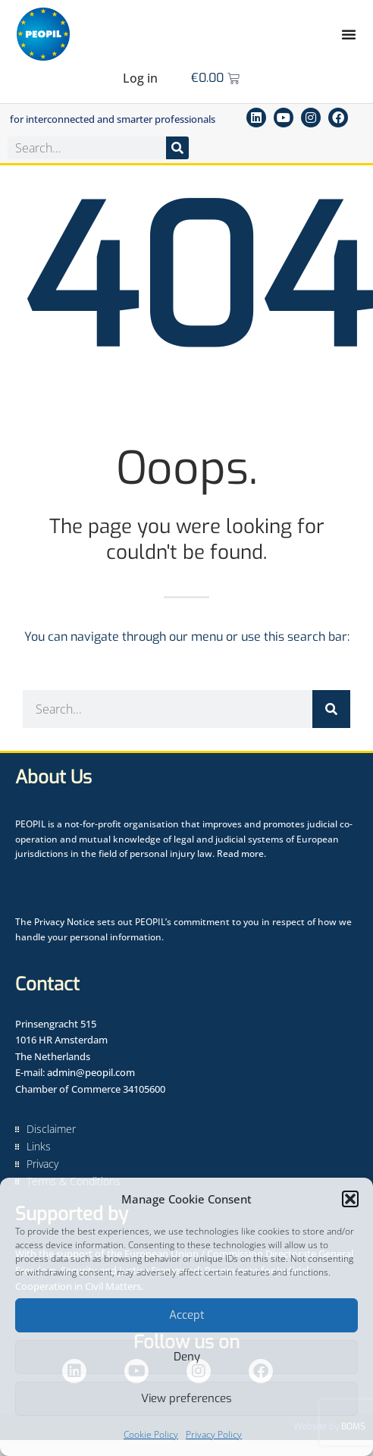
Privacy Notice (64, 921)
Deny (187, 1356)
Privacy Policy (214, 1434)
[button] (350, 1199)
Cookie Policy (151, 1434)
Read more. (241, 853)
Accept (187, 1315)
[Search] (177, 147)
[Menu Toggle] (348, 34)
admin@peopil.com (91, 1072)
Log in (140, 78)
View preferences (186, 1398)
